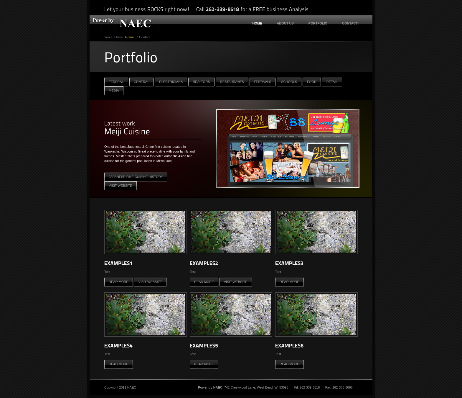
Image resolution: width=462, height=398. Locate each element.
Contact (350, 23)
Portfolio (317, 23)
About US (285, 23)
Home (257, 23)
